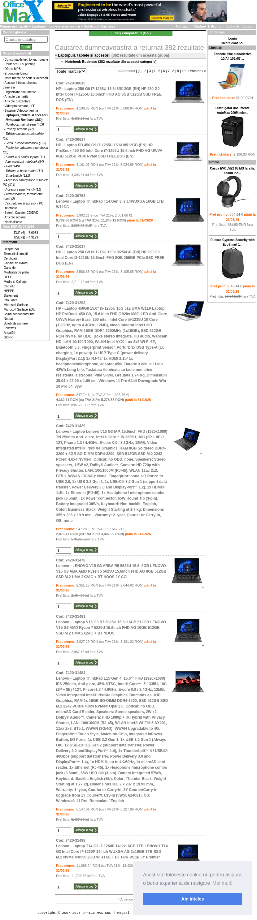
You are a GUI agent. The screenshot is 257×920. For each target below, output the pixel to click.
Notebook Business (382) (24, 120)
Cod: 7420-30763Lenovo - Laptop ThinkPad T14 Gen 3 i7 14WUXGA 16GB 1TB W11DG (110, 201)
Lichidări (233, 26)
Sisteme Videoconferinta (21, 110)
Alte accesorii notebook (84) (25, 161)
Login (248, 26)
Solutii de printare (16, 323)
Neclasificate (13, 222)
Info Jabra (10, 300)
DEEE (8, 277)
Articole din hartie (16, 96)
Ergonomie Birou (16, 73)
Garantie (9, 267)
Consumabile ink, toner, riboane (26, 59)
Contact (182, 26)
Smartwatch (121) (18, 175)
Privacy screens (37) (20, 129)
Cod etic (9, 286)
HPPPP (9, 291)
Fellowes (10, 328)
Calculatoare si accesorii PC (24, 203)
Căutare (200, 26)
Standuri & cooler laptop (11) (25, 157)
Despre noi (11, 249)
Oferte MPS (13, 69)
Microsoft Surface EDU (19, 309)
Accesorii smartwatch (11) (23, 189)
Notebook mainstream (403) (25, 124)
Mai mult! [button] (222, 883)
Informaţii (10, 242)
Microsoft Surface (16, 305)
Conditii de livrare (16, 263)
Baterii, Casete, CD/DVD (21, 212)
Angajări (9, 332)
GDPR (8, 337)
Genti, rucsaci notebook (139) (26, 143)
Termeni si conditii (16, 254)
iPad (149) (13, 166)
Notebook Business (99, 26)
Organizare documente (20, 92)
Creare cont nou (233, 43)
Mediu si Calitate (15, 281)
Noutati (9, 318)
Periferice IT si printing (20, 64)
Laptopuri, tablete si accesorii (56, 26)
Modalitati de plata (16, 272)
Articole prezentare (18, 101)
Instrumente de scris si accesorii (27, 78)
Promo (216, 26)
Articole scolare (15, 217)
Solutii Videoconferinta (19, 314)
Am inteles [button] (192, 898)
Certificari (10, 258)
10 (183, 71)
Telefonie (11, 208)
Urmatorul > (197, 71)
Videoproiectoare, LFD (20, 106)
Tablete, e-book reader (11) (24, 171)
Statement (11, 295)
